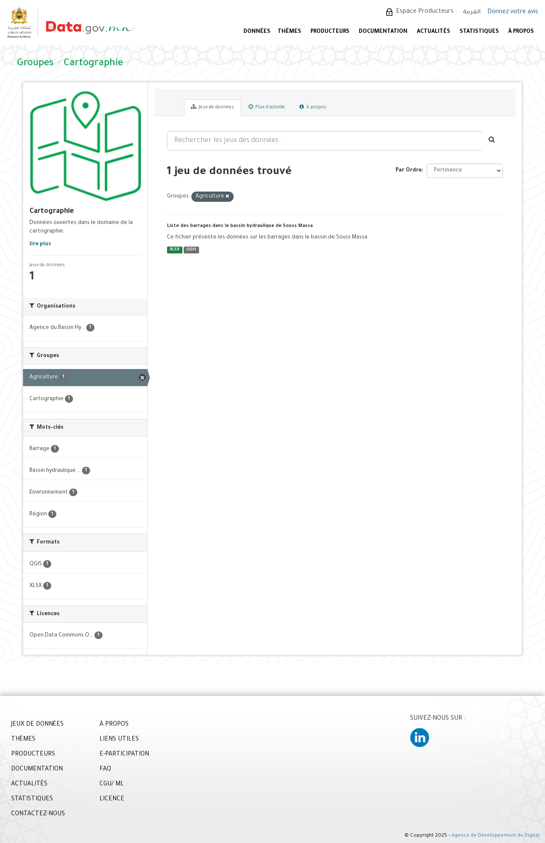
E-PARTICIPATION (124, 754)
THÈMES (23, 739)
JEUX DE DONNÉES (37, 724)
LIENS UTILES (119, 739)
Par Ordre (409, 171)
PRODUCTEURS (330, 32)
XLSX (174, 249)
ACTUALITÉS (433, 32)
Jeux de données (212, 107)
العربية (472, 12)
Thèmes (289, 32)
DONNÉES (256, 32)
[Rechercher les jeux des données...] (324, 141)
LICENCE (112, 799)
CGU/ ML (112, 784)
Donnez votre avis (512, 12)
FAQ (105, 769)
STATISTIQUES (479, 32)
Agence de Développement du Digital (495, 836)
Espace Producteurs (425, 12)
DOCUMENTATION (383, 32)
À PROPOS (521, 32)
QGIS (191, 249)
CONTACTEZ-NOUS (38, 814)
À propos (312, 107)
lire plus (40, 244)
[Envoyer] (492, 140)
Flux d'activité (267, 107)
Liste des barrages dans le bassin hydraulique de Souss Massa (240, 226)
